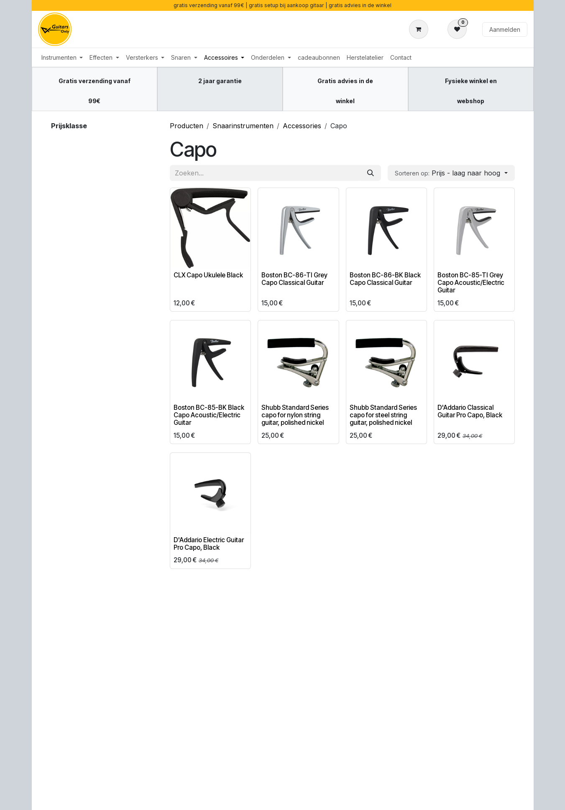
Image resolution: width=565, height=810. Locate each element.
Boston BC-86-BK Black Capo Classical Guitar (384, 279)
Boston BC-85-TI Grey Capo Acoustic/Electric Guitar (470, 282)
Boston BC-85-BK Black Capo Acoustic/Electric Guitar (209, 415)
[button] (451, 173)
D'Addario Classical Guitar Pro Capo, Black (469, 411)
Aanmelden (504, 29)
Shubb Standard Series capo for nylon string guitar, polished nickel (295, 415)
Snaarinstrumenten (243, 126)
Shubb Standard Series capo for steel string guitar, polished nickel (383, 415)
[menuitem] (62, 57)
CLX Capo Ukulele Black (208, 275)
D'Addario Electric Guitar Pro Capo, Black (209, 543)
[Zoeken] (370, 173)
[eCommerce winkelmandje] (420, 29)
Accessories (302, 126)
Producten (186, 126)
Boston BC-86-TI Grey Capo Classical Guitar (294, 279)
